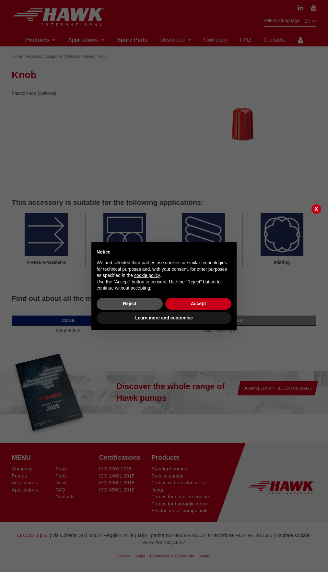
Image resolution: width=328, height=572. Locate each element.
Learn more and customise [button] (164, 317)
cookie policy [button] (147, 275)
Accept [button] (198, 303)
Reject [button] (129, 303)
